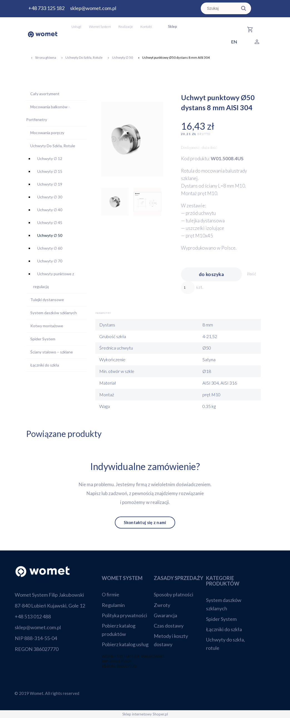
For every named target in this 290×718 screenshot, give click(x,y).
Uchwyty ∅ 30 (49, 197)
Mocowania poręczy (47, 132)
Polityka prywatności (124, 615)
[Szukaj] (243, 8)
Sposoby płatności (173, 594)
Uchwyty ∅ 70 (49, 261)
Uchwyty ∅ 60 (49, 248)
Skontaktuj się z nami (145, 522)
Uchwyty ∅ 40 (49, 209)
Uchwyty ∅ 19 (49, 184)
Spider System (42, 338)
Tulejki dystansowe (47, 299)
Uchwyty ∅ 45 (49, 222)
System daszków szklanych (53, 312)
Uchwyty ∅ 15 (49, 171)
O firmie (110, 594)
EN (234, 41)
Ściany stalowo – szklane (51, 352)
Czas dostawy (169, 626)
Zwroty (162, 605)
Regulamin (113, 605)
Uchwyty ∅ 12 (49, 158)
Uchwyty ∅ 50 (49, 235)
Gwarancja (165, 615)
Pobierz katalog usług (125, 644)
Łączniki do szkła (44, 365)
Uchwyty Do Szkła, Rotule (52, 145)
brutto (203, 134)
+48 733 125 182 (46, 8)
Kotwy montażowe (46, 325)
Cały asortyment (45, 93)
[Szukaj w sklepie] (220, 8)
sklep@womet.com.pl (93, 8)
